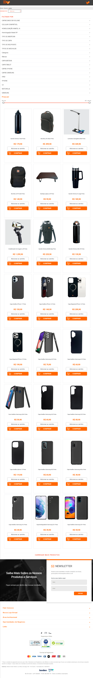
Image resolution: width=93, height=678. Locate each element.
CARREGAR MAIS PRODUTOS (47, 555)
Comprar (18, 153)
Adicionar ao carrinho (18, 148)
